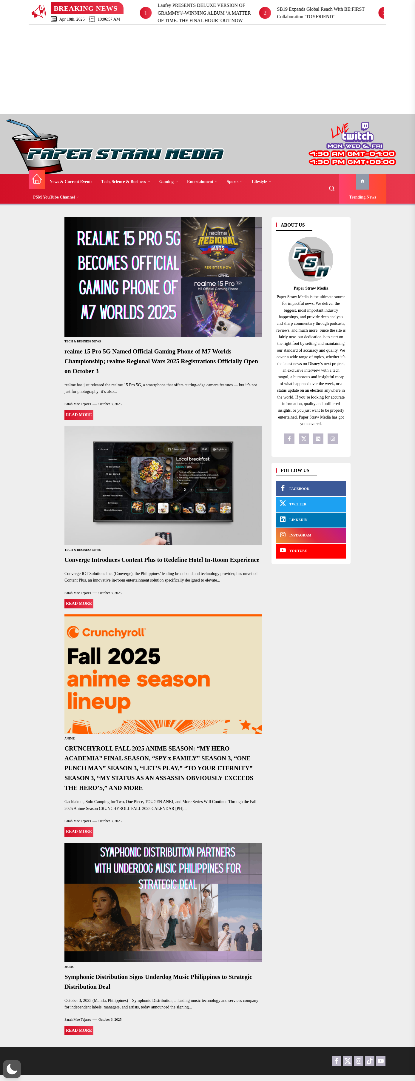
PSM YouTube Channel (56, 197)
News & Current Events (71, 181)
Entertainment (202, 181)
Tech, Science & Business (125, 181)
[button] (12, 1069)
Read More (79, 414)
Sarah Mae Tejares (77, 403)
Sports (235, 181)
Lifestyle (261, 181)
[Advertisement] (207, 69)
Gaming (168, 181)
